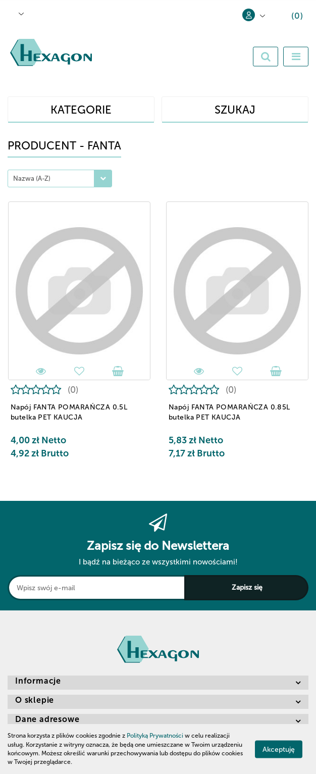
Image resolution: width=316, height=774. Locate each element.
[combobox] (60, 178)
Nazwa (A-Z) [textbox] (31, 178)
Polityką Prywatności (155, 735)
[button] (289, 17)
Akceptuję (278, 749)
